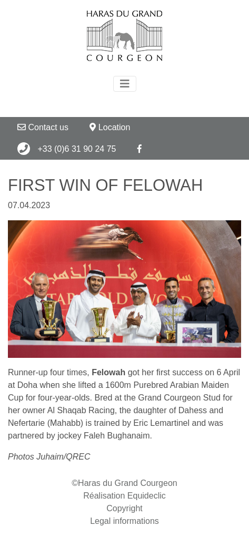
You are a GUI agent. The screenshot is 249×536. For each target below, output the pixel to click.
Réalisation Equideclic (124, 495)
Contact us (42, 127)
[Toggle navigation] (124, 84)
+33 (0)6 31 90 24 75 (66, 148)
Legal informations (124, 520)
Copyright (124, 508)
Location (109, 127)
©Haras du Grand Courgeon (124, 483)
